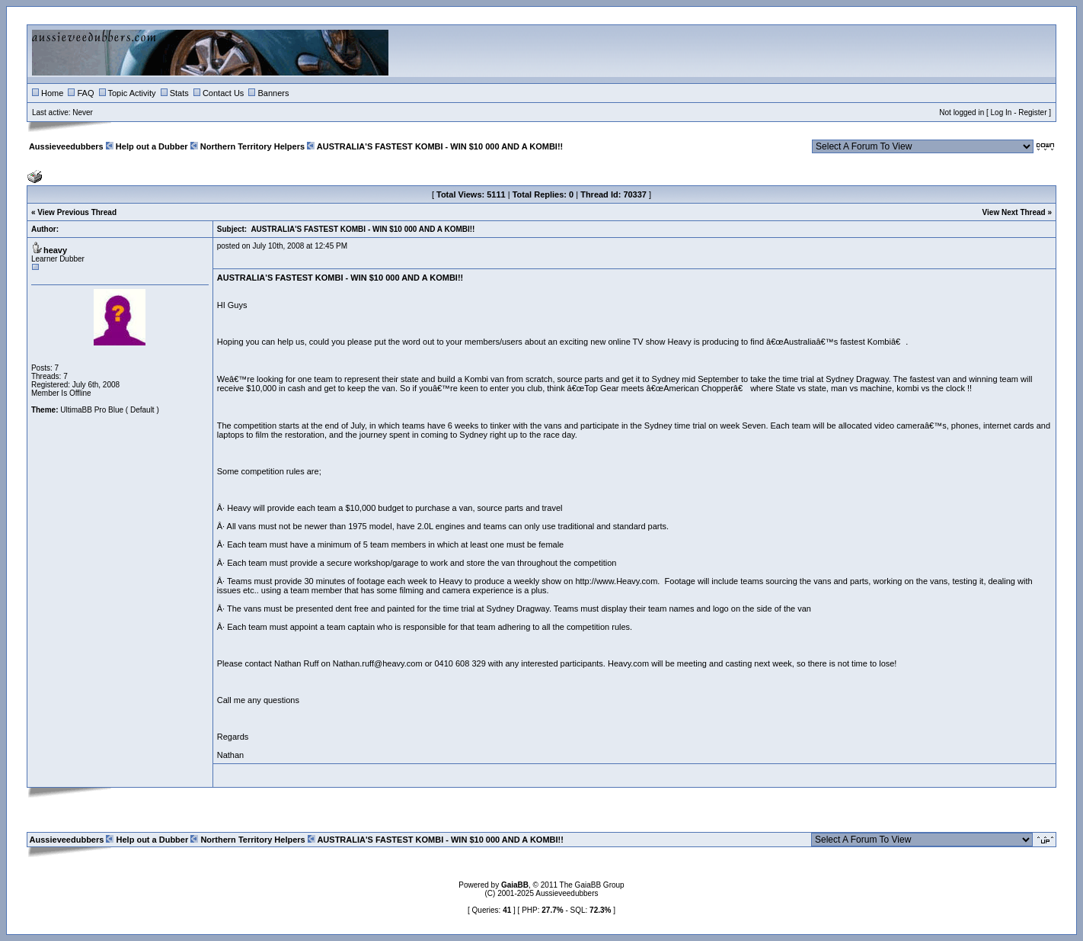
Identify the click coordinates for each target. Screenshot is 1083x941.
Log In (1001, 112)
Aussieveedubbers (66, 146)
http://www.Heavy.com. (617, 581)
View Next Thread (1014, 212)
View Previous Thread (77, 212)
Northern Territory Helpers (252, 146)
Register (1032, 112)
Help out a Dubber (152, 146)
